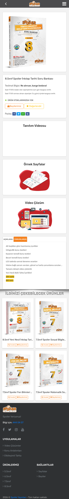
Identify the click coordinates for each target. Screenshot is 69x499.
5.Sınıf (7, 471)
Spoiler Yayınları (18, 497)
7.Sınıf (7, 481)
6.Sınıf (7, 476)
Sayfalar (42, 471)
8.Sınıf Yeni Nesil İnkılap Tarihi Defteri (22, 339)
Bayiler (42, 476)
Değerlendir (33, 106)
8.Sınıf (7, 486)
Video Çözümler (12, 445)
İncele (11, 345)
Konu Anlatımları (13, 450)
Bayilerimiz (14, 106)
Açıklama (8, 239)
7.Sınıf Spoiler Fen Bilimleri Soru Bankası (23, 392)
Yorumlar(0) (20, 239)
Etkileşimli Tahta (12, 455)
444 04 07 (18, 422)
